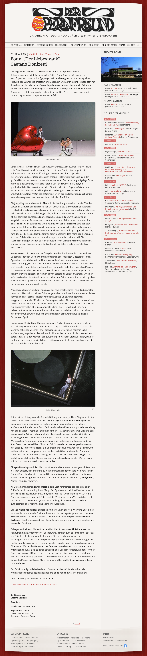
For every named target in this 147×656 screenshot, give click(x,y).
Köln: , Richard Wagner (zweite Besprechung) (120, 192)
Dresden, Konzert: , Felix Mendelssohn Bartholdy (118, 250)
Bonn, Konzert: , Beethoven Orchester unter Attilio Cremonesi (120, 157)
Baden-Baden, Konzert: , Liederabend (122, 124)
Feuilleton (61, 45)
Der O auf (112, 645)
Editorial (16, 45)
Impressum (108, 641)
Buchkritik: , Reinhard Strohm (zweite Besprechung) (122, 256)
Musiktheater (36, 54)
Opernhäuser (45, 45)
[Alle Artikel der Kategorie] (122, 69)
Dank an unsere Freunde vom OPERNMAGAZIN (34, 584)
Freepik (77, 624)
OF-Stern (94, 45)
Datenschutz (121, 641)
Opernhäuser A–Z (65, 641)
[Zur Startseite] (73, 20)
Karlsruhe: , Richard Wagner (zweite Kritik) (122, 130)
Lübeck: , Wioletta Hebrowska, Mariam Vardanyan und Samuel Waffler (121, 269)
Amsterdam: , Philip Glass (121, 262)
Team (122, 45)
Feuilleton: (120, 169)
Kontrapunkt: (121, 220)
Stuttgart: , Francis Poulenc (121, 226)
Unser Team (108, 637)
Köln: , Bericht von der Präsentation (121, 186)
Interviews (85, 638)
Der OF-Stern (78, 644)
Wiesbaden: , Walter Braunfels (118, 177)
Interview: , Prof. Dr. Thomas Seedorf (121, 209)
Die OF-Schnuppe (65, 647)
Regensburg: (119, 152)
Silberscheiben (63, 644)
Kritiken (29, 45)
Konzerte (75, 638)
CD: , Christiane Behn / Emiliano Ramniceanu (122, 202)
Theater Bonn (52, 54)
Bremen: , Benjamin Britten (120, 243)
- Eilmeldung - (122, 233)
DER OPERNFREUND (20, 633)
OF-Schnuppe (109, 45)
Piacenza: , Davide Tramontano (121, 136)
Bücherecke (80, 641)
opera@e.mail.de (27, 646)
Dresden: (117, 144)
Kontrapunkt (78, 45)
